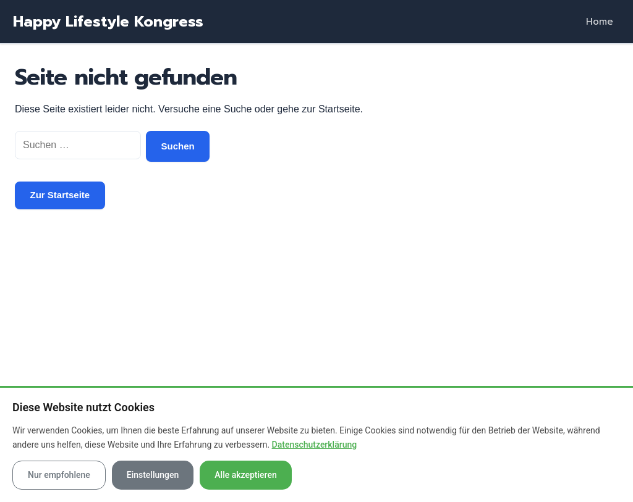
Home (599, 21)
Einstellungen (153, 475)
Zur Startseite (60, 195)
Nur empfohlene (59, 475)
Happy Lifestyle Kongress (108, 21)
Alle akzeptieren (245, 475)
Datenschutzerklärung (314, 445)
